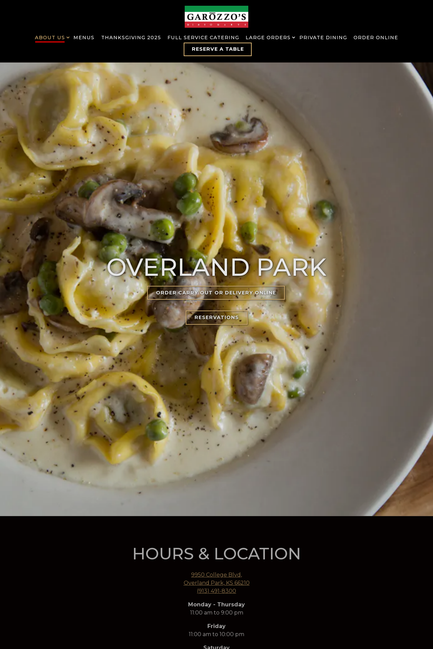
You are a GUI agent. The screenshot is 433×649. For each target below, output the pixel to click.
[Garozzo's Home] (216, 16)
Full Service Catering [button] (203, 37)
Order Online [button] (376, 37)
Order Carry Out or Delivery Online (216, 281)
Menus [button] (83, 37)
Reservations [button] (217, 306)
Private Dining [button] (323, 37)
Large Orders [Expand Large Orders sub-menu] (269, 37)
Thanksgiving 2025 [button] (131, 37)
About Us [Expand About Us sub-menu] (51, 37)
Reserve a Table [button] (218, 49)
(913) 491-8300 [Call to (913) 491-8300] (216, 568)
